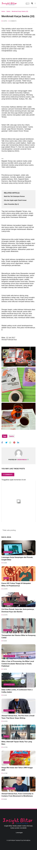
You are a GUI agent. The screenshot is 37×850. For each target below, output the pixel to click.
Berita (6, 578)
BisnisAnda (8, 552)
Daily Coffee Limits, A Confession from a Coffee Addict (16, 691)
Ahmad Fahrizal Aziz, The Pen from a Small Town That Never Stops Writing (17, 717)
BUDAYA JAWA (8, 604)
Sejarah (7, 762)
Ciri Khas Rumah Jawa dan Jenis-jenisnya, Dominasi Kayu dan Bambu (17, 610)
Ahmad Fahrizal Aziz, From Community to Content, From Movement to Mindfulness (17, 795)
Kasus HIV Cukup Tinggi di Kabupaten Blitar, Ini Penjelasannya (16, 584)
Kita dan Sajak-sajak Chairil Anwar (15, 200)
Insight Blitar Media (23, 840)
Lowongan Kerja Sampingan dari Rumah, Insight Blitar (17, 558)
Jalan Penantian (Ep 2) (11, 204)
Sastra (8, 11)
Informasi (7, 630)
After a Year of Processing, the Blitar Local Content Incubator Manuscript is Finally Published (17, 663)
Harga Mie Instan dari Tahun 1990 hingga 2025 (17, 769)
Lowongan (19, 832)
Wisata (6, 736)
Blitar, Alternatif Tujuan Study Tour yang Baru (16, 743)
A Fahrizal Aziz (9, 684)
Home (3, 11)
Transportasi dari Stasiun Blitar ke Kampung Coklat (18, 636)
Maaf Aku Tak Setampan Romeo (14, 196)
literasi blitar (9, 656)
